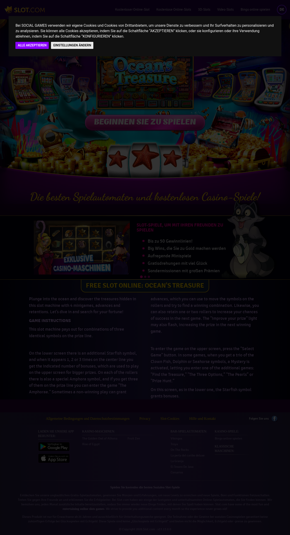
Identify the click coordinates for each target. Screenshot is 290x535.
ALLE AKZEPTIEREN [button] (32, 45)
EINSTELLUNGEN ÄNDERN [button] (72, 45)
